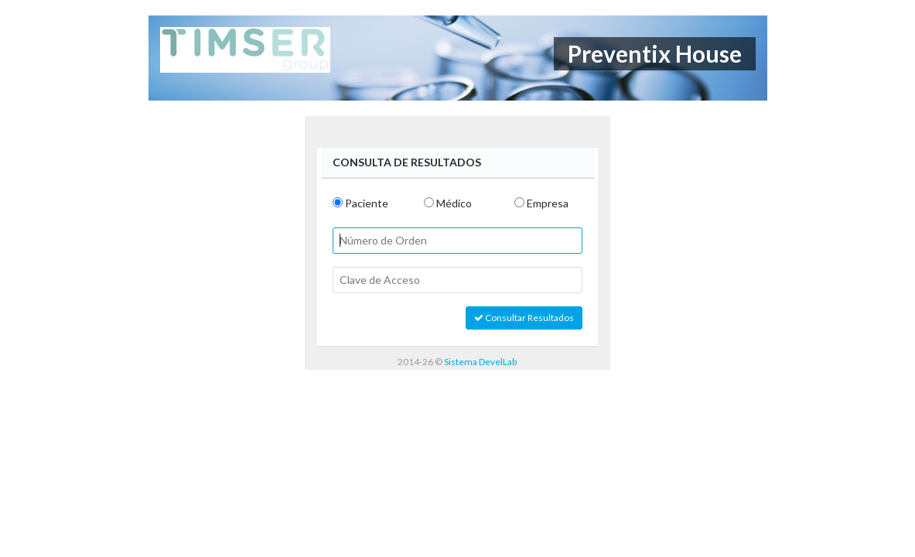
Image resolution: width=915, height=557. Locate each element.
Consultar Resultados (524, 317)
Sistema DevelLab (480, 361)
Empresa (547, 203)
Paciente (366, 203)
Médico (454, 203)
